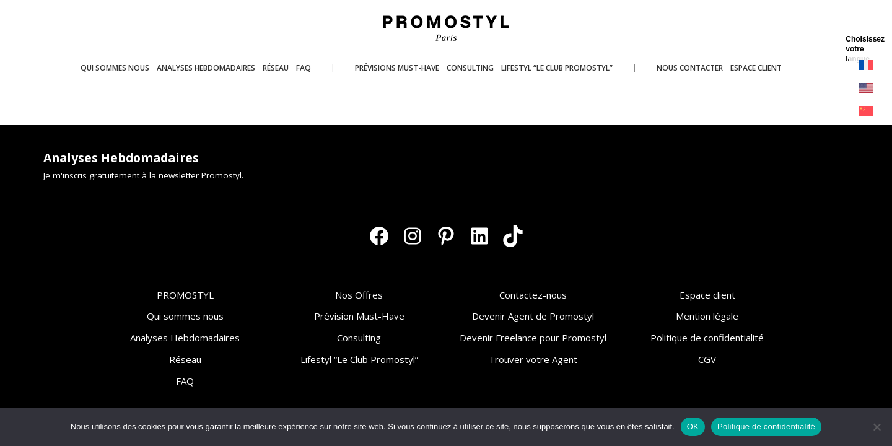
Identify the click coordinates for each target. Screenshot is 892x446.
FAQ (185, 381)
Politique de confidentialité (707, 337)
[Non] (876, 427)
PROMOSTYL (185, 295)
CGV (707, 359)
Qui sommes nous (185, 316)
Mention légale (707, 316)
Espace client (707, 295)
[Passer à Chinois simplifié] (866, 111)
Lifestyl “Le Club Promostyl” (359, 359)
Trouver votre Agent (533, 359)
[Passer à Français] (866, 65)
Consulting (359, 337)
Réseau (185, 359)
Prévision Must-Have (359, 316)
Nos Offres (359, 295)
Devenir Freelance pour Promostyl (533, 337)
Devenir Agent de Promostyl (533, 316)
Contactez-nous (533, 295)
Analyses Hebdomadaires (185, 337)
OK (693, 426)
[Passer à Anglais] (866, 88)
